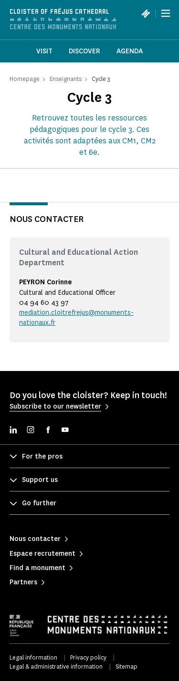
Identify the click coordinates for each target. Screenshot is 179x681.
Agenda (129, 51)
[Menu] (165, 13)
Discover (84, 51)
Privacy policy (88, 657)
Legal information (33, 657)
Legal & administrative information (56, 666)
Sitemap (126, 666)
